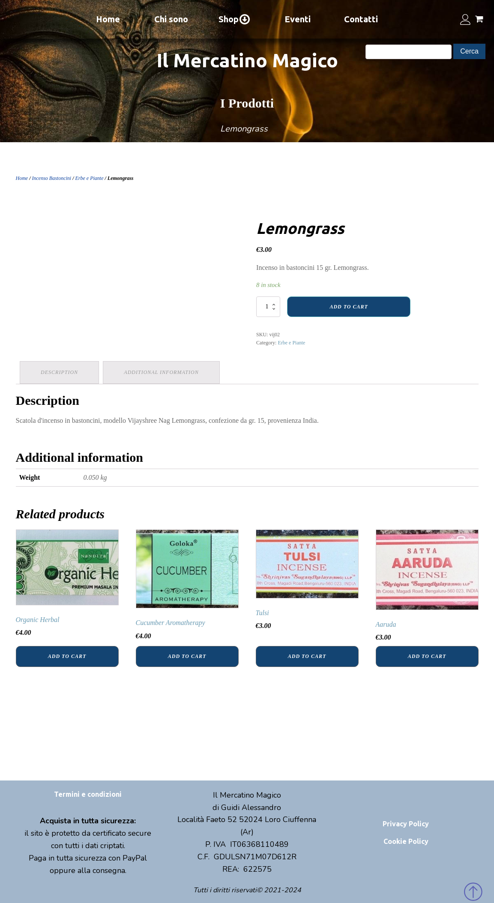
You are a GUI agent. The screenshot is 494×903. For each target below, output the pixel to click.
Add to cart (348, 307)
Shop (235, 19)
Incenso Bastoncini (52, 178)
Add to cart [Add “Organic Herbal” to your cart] (67, 656)
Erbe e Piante (89, 178)
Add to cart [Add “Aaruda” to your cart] (427, 656)
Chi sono (171, 19)
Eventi (297, 19)
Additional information (162, 372)
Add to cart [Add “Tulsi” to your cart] (307, 656)
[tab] (59, 372)
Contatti (361, 19)
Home (108, 19)
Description (59, 372)
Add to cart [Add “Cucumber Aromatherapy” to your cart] (187, 656)
